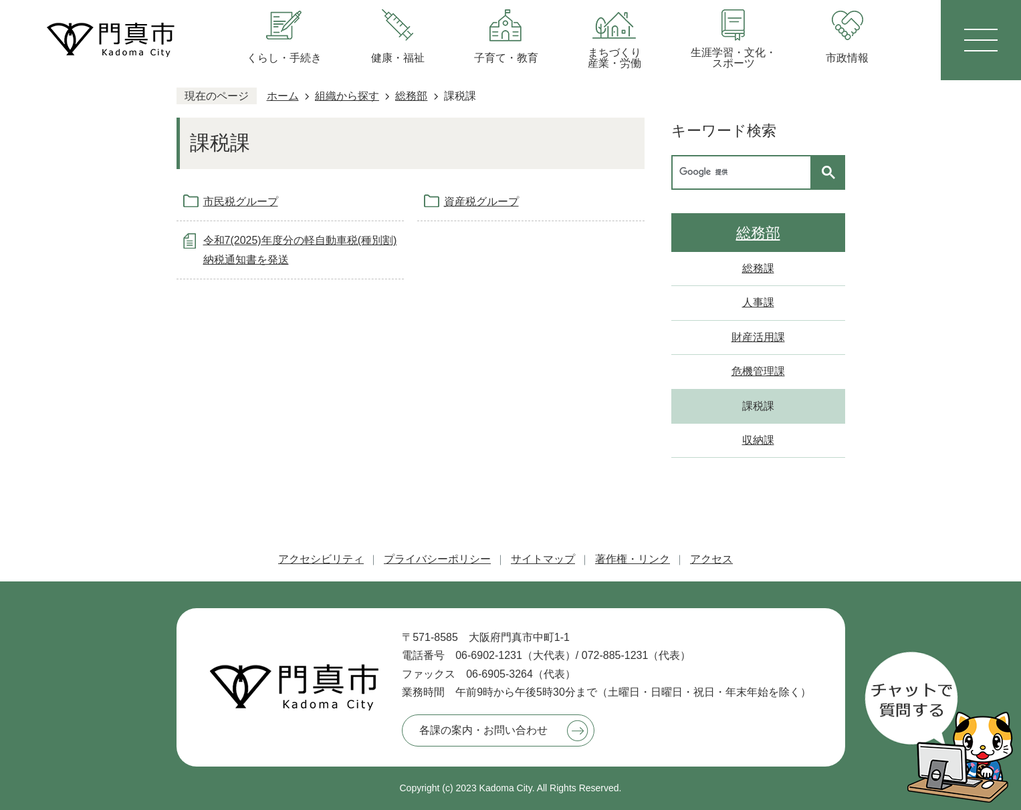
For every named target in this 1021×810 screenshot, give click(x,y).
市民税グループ (240, 201)
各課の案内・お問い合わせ (483, 730)
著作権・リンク (632, 559)
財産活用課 (758, 337)
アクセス (711, 559)
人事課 (758, 302)
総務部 (411, 96)
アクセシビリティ (321, 559)
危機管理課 (758, 371)
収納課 (758, 440)
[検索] (744, 172)
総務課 (758, 268)
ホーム (283, 96)
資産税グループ (481, 201)
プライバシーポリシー (437, 559)
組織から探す (347, 96)
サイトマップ (543, 559)
